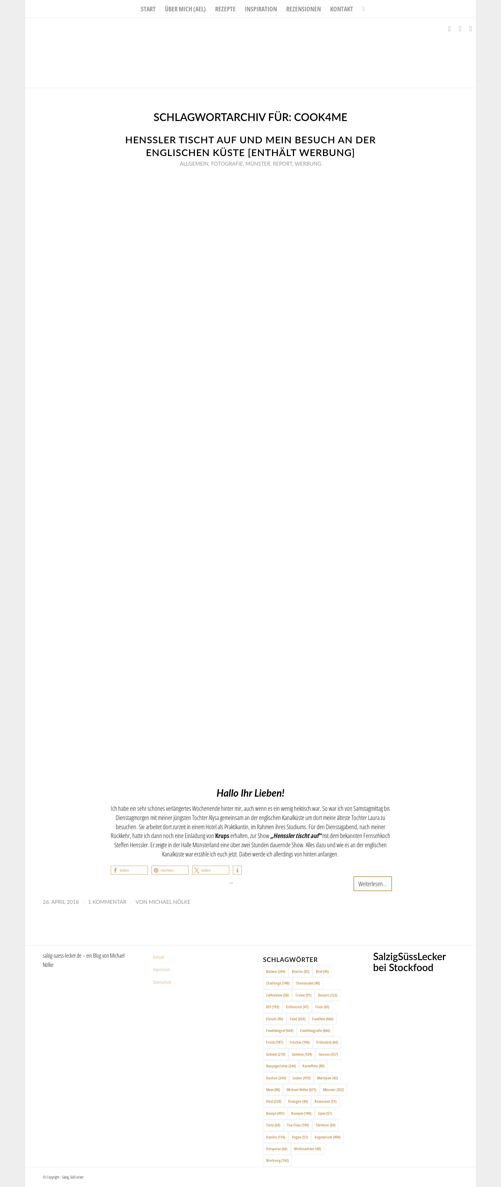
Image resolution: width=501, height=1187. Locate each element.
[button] (129, 870)
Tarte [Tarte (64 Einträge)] (273, 1125)
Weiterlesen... (372, 883)
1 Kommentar (107, 902)
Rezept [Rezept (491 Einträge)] (275, 1113)
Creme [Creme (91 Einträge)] (303, 995)
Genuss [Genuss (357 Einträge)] (328, 1054)
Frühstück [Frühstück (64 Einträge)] (327, 1042)
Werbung (308, 163)
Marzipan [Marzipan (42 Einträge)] (327, 1077)
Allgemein (194, 163)
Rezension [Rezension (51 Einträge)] (325, 1101)
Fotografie (227, 163)
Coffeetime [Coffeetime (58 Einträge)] (277, 995)
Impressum (161, 969)
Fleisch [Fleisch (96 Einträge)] (274, 1018)
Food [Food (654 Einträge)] (297, 1018)
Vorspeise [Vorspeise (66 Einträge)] (276, 1148)
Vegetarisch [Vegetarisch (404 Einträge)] (327, 1137)
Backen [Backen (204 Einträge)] (275, 971)
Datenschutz (162, 982)
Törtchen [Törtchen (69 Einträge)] (325, 1125)
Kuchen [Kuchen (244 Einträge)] (276, 1077)
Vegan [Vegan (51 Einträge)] (300, 1137)
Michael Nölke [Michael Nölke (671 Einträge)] (301, 1089)
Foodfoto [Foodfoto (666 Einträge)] (322, 1018)
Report (282, 163)
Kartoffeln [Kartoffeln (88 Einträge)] (313, 1065)
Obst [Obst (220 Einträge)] (273, 1101)
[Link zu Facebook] (449, 28)
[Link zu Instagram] (460, 28)
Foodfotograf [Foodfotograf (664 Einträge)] (279, 1030)
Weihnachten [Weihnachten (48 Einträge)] (307, 1148)
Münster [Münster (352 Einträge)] (333, 1089)
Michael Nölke (169, 902)
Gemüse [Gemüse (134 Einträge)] (302, 1054)
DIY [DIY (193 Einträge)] (272, 1006)
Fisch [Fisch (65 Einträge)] (322, 1006)
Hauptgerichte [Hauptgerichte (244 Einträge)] (281, 1065)
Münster (258, 163)
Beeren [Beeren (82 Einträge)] (300, 971)
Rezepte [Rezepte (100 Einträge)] (301, 1113)
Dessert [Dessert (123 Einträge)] (327, 995)
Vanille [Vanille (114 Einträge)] (275, 1137)
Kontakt (158, 957)
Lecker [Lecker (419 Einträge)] (301, 1077)
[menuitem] (148, 9)
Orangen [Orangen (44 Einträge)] (298, 1101)
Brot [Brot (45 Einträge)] (322, 971)
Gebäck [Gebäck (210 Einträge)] (275, 1054)
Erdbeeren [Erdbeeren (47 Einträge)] (297, 1006)
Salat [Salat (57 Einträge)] (325, 1113)
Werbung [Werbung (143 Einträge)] (277, 1160)
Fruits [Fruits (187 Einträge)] (274, 1042)
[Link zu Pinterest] (470, 28)
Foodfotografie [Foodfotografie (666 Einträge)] (315, 1030)
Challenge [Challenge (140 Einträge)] (277, 983)
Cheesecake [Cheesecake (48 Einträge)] (308, 983)
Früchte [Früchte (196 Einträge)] (300, 1042)
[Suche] (361, 9)
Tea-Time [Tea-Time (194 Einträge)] (298, 1125)
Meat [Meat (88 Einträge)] (273, 1089)
